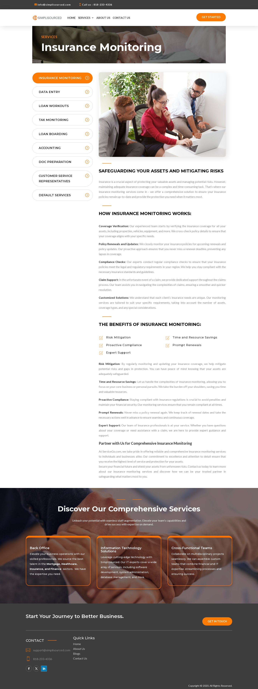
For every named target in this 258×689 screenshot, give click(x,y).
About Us (103, 17)
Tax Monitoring (53, 120)
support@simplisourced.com (51, 650)
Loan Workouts (54, 106)
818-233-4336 (42, 659)
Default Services (55, 195)
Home (71, 17)
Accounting (50, 148)
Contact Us (121, 17)
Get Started (211, 17)
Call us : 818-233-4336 (97, 4)
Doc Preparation (55, 162)
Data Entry (49, 92)
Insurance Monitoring (60, 78)
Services (84, 17)
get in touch (217, 621)
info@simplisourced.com (54, 4)
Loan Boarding (53, 134)
